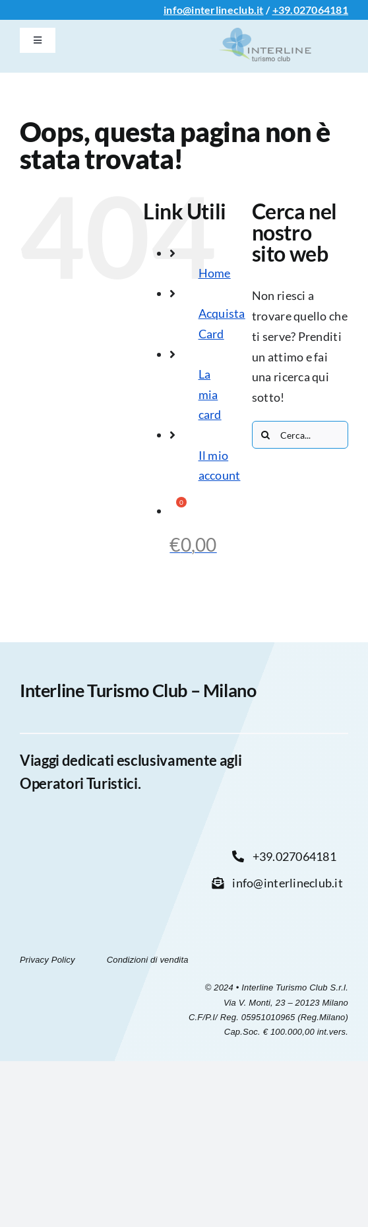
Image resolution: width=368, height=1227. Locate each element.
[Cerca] (266, 435)
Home (215, 273)
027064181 (320, 9)
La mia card (210, 394)
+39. (282, 9)
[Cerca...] (300, 435)
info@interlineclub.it (214, 9)
